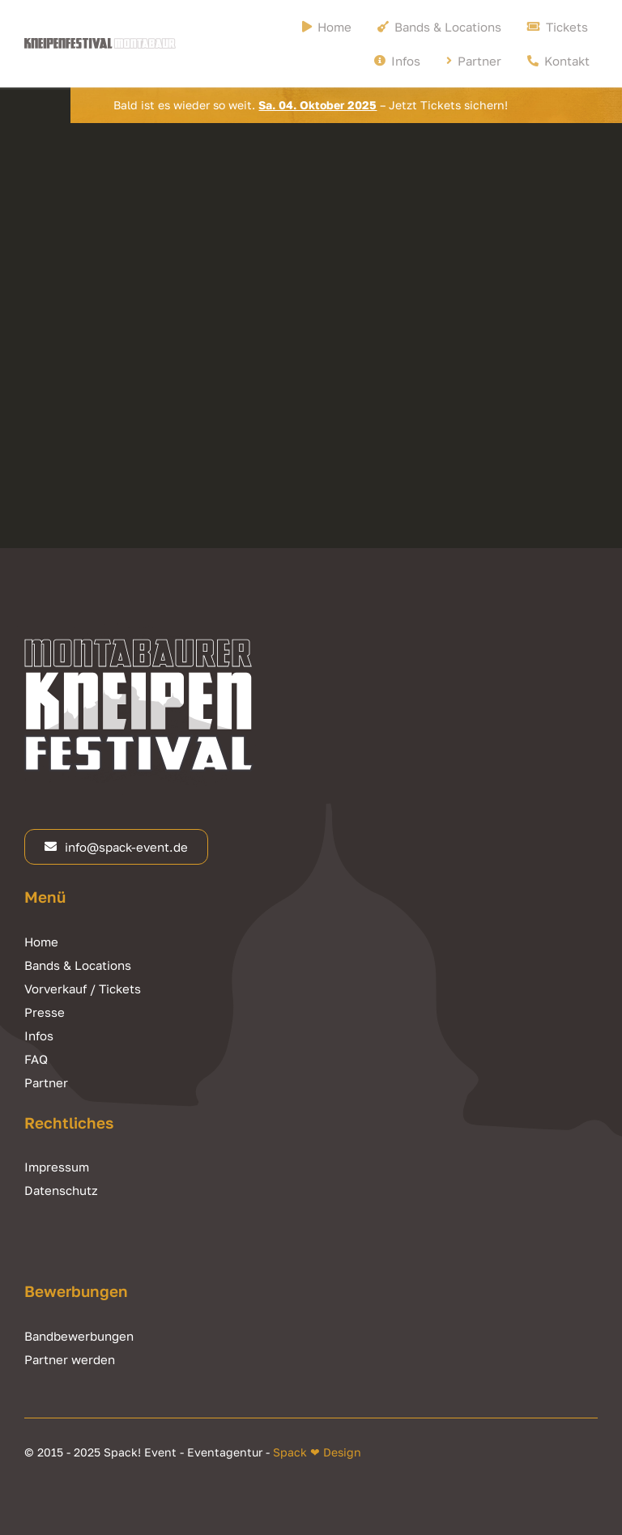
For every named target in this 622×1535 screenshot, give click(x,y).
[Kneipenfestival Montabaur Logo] (100, 44)
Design (340, 1452)
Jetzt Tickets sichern (447, 105)
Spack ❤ (296, 1452)
